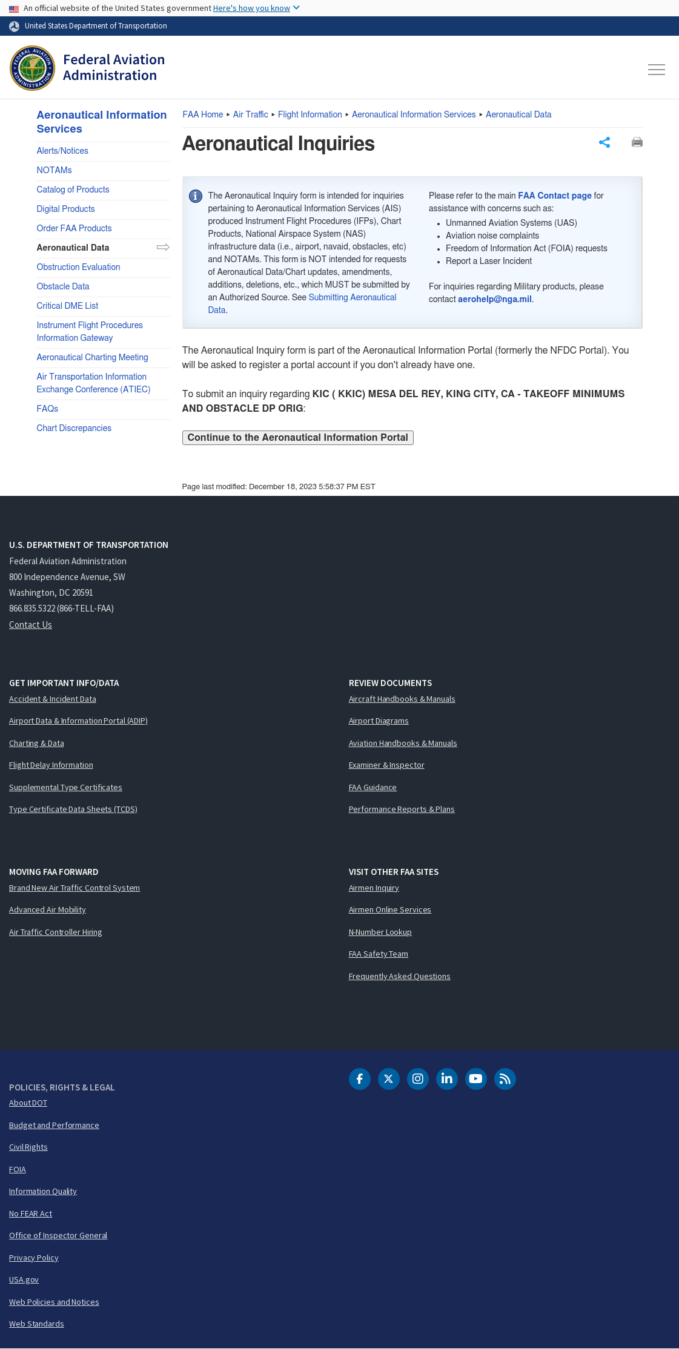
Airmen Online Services (390, 909)
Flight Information (310, 115)
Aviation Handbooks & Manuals (403, 742)
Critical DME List (68, 306)
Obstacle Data (63, 287)
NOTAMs (54, 171)
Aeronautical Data (519, 115)
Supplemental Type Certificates (65, 787)
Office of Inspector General (58, 1235)
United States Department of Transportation (96, 25)
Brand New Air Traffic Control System (74, 887)
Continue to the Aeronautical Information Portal (298, 438)
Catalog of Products (73, 190)
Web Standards (36, 1323)
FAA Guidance (373, 787)
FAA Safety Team (379, 953)
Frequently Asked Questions (400, 976)
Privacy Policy (34, 1257)
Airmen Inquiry (374, 887)
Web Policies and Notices (54, 1301)
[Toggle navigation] (657, 69)
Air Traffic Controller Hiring (55, 931)
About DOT (28, 1102)
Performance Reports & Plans (402, 808)
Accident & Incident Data (52, 698)
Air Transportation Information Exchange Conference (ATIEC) (94, 383)
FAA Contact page (555, 196)
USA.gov (24, 1279)
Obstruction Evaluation (79, 267)
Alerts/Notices (62, 151)
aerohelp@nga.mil (495, 299)
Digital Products (66, 209)
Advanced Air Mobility (47, 909)
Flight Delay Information (51, 764)
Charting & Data (36, 742)
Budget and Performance (54, 1125)
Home (203, 115)
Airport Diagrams (379, 720)
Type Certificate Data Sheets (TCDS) (73, 808)
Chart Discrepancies (74, 428)
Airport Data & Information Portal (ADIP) (78, 720)
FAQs (48, 409)
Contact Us (30, 624)
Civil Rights (28, 1146)
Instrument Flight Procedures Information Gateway (90, 332)
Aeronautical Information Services (414, 115)
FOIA (17, 1169)
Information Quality (43, 1191)
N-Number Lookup (380, 931)
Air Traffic (250, 115)
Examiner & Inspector (387, 764)
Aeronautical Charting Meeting (92, 358)
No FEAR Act (30, 1213)
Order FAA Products (74, 229)
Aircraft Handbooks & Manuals (402, 698)
